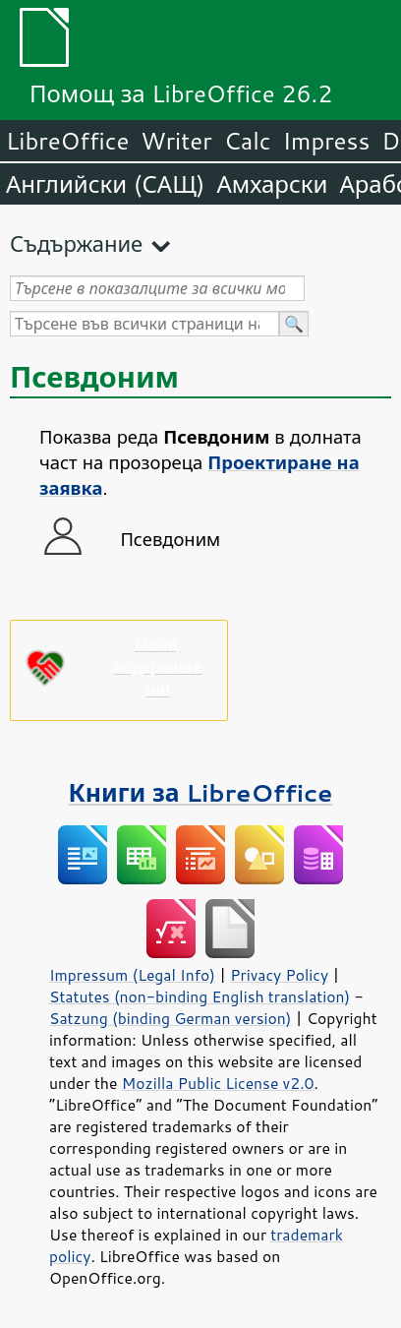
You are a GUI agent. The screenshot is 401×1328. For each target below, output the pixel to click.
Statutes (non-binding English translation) (199, 996)
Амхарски (271, 184)
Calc (247, 140)
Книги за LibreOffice (201, 792)
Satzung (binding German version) (170, 1018)
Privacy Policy (279, 975)
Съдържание (76, 243)
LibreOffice (67, 140)
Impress (327, 140)
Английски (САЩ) (105, 184)
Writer (176, 140)
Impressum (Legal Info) (132, 975)
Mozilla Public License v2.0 (218, 1083)
